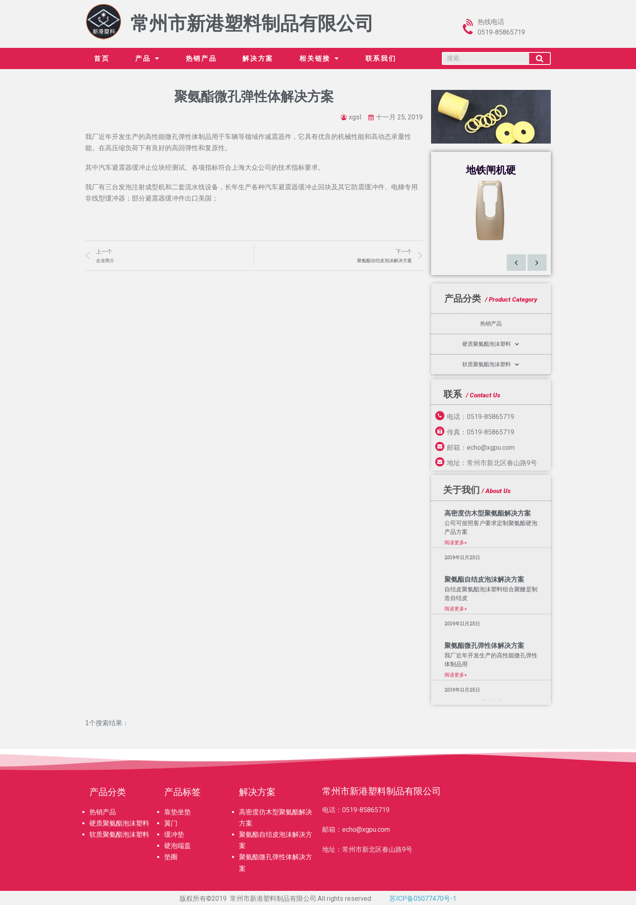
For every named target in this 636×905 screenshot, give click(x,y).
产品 (147, 58)
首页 (101, 58)
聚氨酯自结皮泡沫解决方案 (484, 579)
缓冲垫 (174, 834)
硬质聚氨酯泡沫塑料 (490, 343)
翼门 (170, 823)
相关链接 (319, 58)
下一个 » (499, 700)
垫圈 (170, 857)
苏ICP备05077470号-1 (422, 899)
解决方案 (258, 58)
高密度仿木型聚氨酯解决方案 (487, 513)
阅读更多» (455, 542)
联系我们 (381, 58)
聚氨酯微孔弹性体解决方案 (484, 646)
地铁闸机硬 (491, 170)
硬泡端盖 (177, 846)
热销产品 (201, 58)
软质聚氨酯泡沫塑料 (490, 364)
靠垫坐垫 (177, 812)
